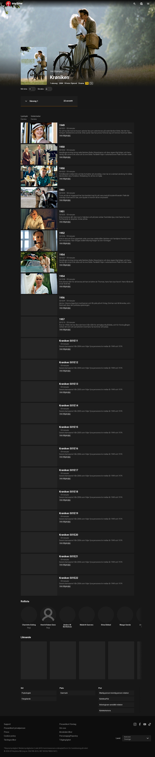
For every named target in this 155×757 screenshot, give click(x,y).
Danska (23, 119)
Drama (81, 83)
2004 (61, 83)
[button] (49, 101)
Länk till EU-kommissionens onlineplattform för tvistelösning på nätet (61, 748)
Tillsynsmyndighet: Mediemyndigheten (19, 748)
